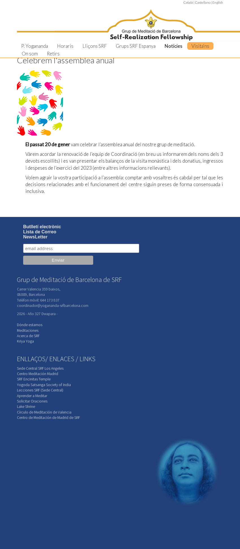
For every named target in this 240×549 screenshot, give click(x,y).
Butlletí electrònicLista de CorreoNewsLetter (42, 231)
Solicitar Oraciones (32, 401)
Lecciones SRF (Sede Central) (40, 390)
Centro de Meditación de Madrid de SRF (48, 417)
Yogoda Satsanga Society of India (44, 384)
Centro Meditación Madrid (37, 373)
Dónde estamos (29, 324)
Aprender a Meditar (32, 395)
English (217, 2)
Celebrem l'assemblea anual (66, 60)
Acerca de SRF (28, 335)
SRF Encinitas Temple (34, 379)
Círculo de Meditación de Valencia (44, 412)
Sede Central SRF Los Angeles (40, 368)
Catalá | (188, 2)
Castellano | (203, 2)
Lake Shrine (26, 406)
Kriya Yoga (25, 341)
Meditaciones (27, 330)
